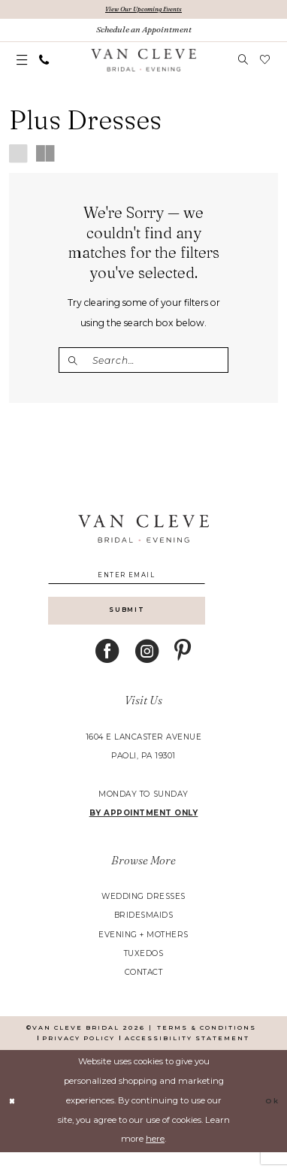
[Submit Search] (75, 362)
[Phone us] (44, 61)
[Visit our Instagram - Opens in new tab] (147, 667)
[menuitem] (22, 62)
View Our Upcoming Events (144, 9)
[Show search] (243, 61)
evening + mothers (143, 950)
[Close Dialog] (13, 1116)
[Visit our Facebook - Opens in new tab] (107, 667)
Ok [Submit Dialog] (270, 1117)
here (155, 1154)
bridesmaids (144, 931)
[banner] (143, 61)
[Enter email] (144, 581)
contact (144, 989)
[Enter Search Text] (143, 362)
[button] (22, 62)
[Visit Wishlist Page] (264, 61)
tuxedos (144, 969)
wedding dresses (143, 912)
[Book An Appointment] (143, 31)
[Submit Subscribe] (144, 623)
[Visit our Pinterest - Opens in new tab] (183, 667)
